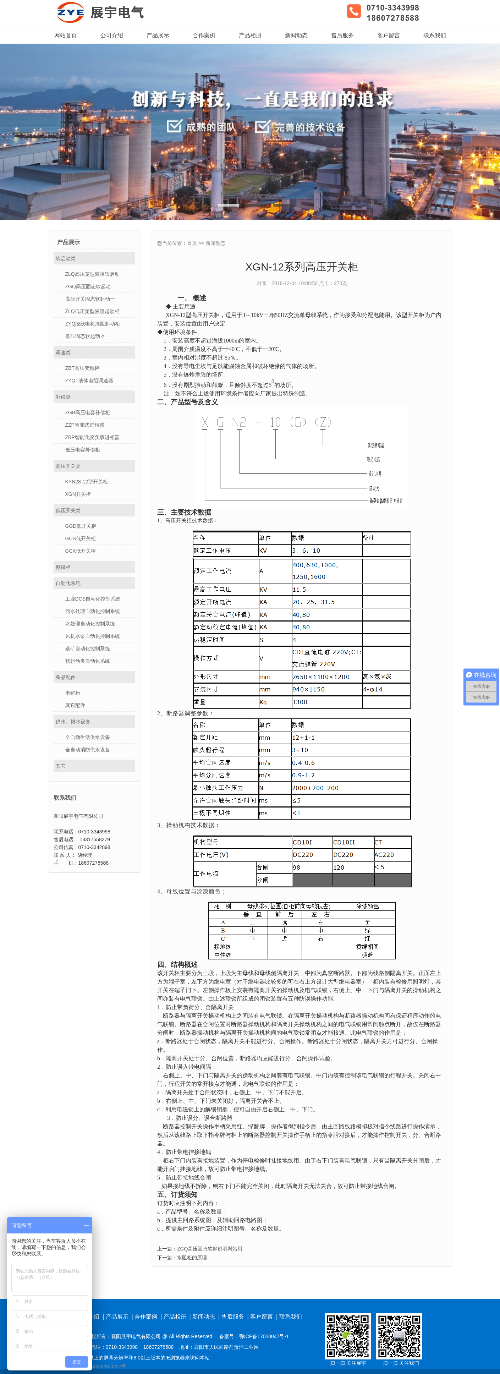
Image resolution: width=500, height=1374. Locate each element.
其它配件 (75, 705)
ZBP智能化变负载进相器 (92, 437)
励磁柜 (63, 567)
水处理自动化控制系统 (90, 623)
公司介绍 (111, 35)
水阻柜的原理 (192, 1257)
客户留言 (388, 35)
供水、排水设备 (73, 721)
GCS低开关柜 (80, 538)
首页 (192, 243)
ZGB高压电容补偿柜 (87, 412)
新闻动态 (296, 35)
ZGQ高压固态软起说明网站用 (209, 1249)
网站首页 (65, 35)
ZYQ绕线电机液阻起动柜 (92, 324)
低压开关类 (68, 510)
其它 (61, 766)
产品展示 (158, 35)
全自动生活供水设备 (87, 737)
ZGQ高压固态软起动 (88, 286)
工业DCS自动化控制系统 (93, 599)
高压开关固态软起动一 (90, 299)
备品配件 (66, 677)
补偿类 (63, 397)
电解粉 (72, 693)
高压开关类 (68, 466)
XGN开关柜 (78, 494)
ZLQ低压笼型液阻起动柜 (92, 311)
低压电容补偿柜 (82, 450)
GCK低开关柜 (80, 551)
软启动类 (66, 258)
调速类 (63, 352)
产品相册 (250, 35)
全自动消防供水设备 (87, 749)
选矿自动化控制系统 (87, 648)
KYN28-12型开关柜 (86, 482)
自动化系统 (68, 583)
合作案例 (204, 35)
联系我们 (434, 35)
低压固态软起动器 (85, 336)
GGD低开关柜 (81, 526)
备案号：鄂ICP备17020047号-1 (254, 1336)
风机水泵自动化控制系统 (92, 636)
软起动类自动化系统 (87, 661)
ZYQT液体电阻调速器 (89, 380)
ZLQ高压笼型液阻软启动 (92, 274)
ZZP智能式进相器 (84, 425)
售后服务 (342, 35)
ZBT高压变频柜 (82, 368)
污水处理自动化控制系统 (92, 611)
